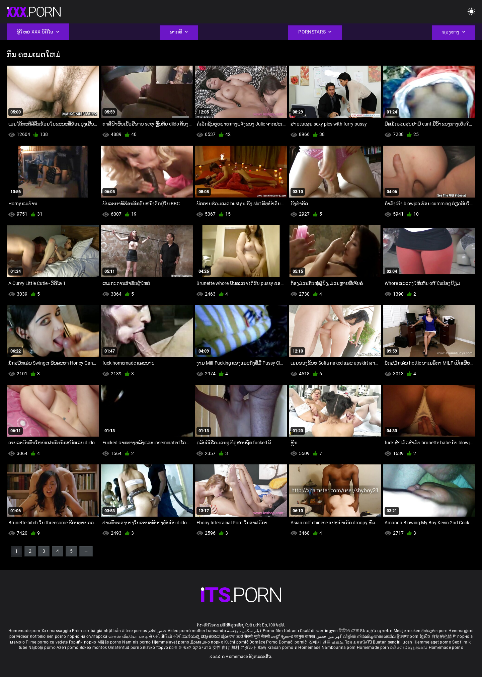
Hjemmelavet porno (171, 642)
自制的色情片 (444, 636)
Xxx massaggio (56, 630)
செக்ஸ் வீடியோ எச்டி (128, 636)
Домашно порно (207, 642)
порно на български (87, 636)
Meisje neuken (407, 630)
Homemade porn (25, 630)
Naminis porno (137, 642)
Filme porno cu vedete (47, 642)
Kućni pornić (236, 642)
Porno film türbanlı (281, 630)
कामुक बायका (305, 636)
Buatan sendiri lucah (393, 642)
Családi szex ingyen (319, 630)
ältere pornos (134, 630)
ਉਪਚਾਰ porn (408, 636)
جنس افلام (157, 630)
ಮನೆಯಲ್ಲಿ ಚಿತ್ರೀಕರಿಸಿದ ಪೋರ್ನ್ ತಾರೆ (213, 636)
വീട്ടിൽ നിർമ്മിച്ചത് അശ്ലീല (370, 636)
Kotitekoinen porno (48, 636)
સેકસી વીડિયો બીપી (165, 636)
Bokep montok (93, 647)
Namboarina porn (339, 647)
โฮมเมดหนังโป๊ (359, 642)
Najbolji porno (42, 647)
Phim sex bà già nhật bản (96, 630)
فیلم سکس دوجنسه (244, 630)
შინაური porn (435, 630)
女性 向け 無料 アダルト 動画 (239, 647)
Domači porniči (294, 642)
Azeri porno (68, 647)
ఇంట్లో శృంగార (282, 636)
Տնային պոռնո (377, 630)
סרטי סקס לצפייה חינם (190, 647)
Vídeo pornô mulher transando (197, 630)
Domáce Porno (264, 642)
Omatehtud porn (124, 647)
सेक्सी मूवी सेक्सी (257, 636)
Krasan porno (281, 647)
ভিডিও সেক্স (349, 630)
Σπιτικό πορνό (154, 647)
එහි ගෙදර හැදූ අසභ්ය (409, 647)
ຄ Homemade (308, 647)
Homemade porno (446, 647)
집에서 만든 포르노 (327, 642)
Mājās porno (110, 642)
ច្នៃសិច (425, 636)
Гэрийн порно (83, 642)
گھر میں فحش (329, 636)
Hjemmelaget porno (432, 642)
